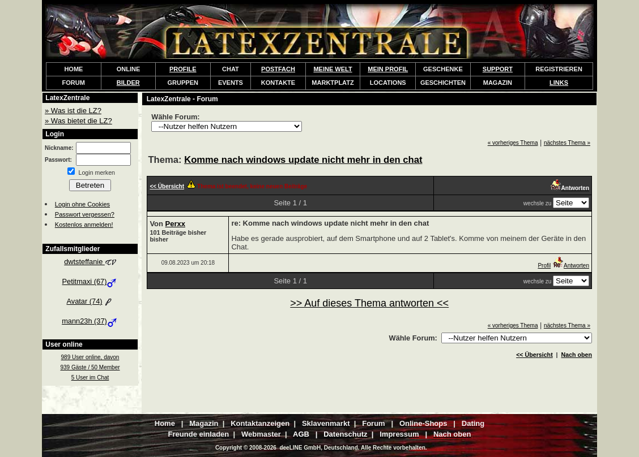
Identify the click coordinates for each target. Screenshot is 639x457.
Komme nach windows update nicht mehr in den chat (303, 159)
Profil (544, 265)
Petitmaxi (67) (90, 281)
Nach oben (576, 354)
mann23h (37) (90, 321)
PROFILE (183, 69)
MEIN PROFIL (388, 69)
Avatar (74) (89, 301)
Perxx (175, 223)
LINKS (558, 82)
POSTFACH (278, 69)
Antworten (570, 265)
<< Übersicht (534, 354)
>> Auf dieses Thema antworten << (369, 303)
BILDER (128, 82)
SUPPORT (498, 69)
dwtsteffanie (90, 261)
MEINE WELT (332, 69)
